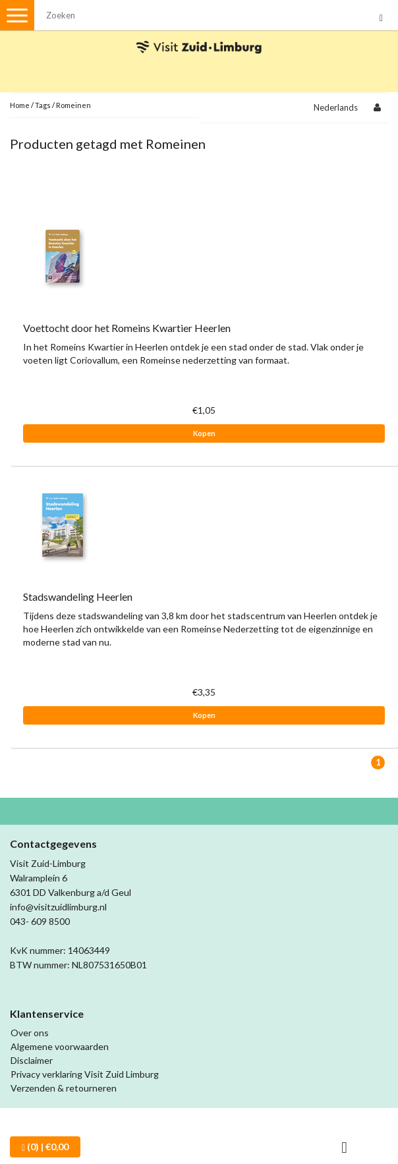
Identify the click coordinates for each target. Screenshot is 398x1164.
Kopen (204, 433)
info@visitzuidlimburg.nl (58, 906)
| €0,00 (45, 1147)
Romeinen (73, 105)
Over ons (30, 1032)
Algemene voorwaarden (60, 1046)
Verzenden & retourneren (64, 1088)
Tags (43, 105)
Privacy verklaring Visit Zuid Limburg (85, 1074)
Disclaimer (32, 1060)
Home (20, 105)
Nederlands (336, 107)
